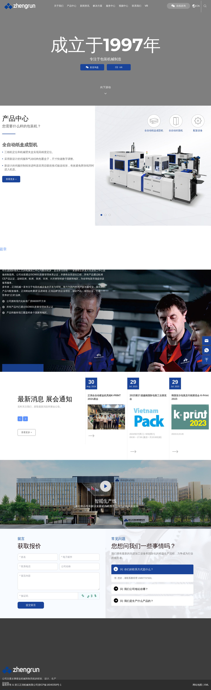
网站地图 (197, 685)
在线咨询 (178, 6)
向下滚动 (105, 90)
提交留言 (31, 605)
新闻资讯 (84, 5)
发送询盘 (90, 68)
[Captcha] (48, 595)
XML (206, 685)
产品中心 (71, 5)
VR (146, 5)
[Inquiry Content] (59, 581)
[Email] (79, 557)
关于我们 (58, 5)
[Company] (79, 566)
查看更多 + (27, 436)
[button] (101, 215)
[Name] (38, 557)
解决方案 (97, 5)
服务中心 (110, 5)
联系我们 (136, 5)
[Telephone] (38, 566)
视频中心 (123, 5)
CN (196, 6)
